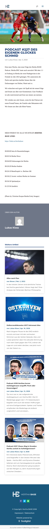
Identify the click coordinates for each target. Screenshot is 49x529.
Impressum (19, 513)
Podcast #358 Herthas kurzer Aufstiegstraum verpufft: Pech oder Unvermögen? (21, 385)
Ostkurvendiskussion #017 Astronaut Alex (23, 325)
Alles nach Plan (13, 278)
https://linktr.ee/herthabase (14, 141)
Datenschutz (29, 513)
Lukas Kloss (12, 60)
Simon (12, 281)
